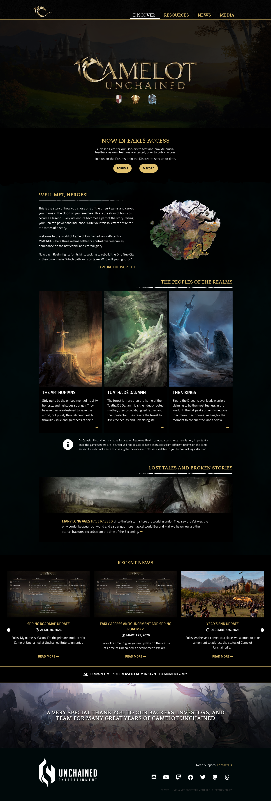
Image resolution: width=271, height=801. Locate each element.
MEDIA (227, 15)
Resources (177, 15)
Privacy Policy (224, 790)
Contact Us (224, 765)
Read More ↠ (48, 656)
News (205, 15)
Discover (145, 15)
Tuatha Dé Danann (126, 392)
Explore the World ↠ (117, 267)
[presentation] (8, 630)
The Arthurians (58, 392)
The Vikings (184, 392)
